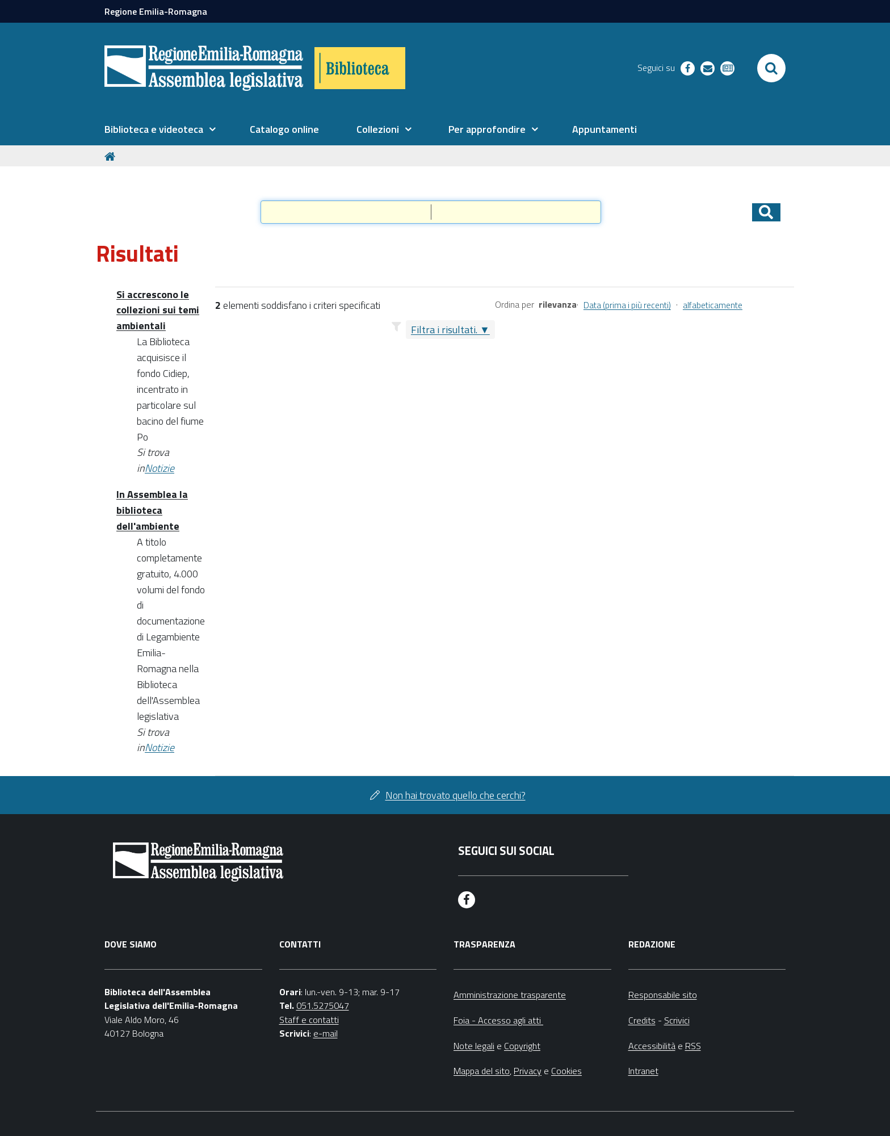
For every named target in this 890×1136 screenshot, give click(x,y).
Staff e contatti (309, 1019)
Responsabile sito (662, 994)
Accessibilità (651, 1046)
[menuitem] (160, 129)
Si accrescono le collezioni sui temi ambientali (157, 310)
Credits (642, 1020)
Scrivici (677, 1020)
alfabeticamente (712, 305)
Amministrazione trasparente (510, 994)
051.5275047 (322, 1005)
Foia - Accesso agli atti (498, 1020)
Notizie (159, 468)
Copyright (522, 1046)
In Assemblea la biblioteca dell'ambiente (152, 510)
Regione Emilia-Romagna (155, 11)
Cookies (566, 1071)
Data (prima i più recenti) (627, 305)
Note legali (474, 1046)
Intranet (643, 1071)
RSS (693, 1046)
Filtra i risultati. (444, 329)
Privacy (527, 1071)
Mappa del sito (482, 1071)
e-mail (325, 1033)
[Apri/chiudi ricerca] (771, 68)
